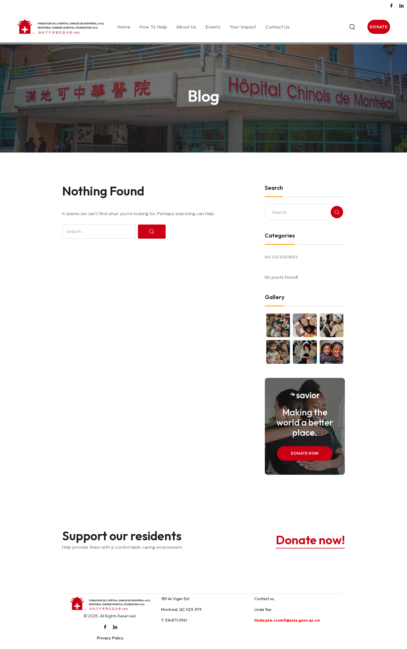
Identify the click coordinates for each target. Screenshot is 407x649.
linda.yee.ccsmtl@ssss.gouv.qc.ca (287, 620)
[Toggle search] (334, 27)
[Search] (152, 232)
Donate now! (309, 539)
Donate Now (305, 453)
